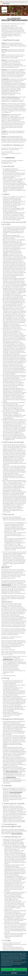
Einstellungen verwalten (18, 961)
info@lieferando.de (10, 157)
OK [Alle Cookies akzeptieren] (14, 969)
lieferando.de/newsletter (16, 792)
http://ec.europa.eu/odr (12, 771)
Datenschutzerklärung (16, 833)
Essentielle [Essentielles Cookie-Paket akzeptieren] (14, 973)
